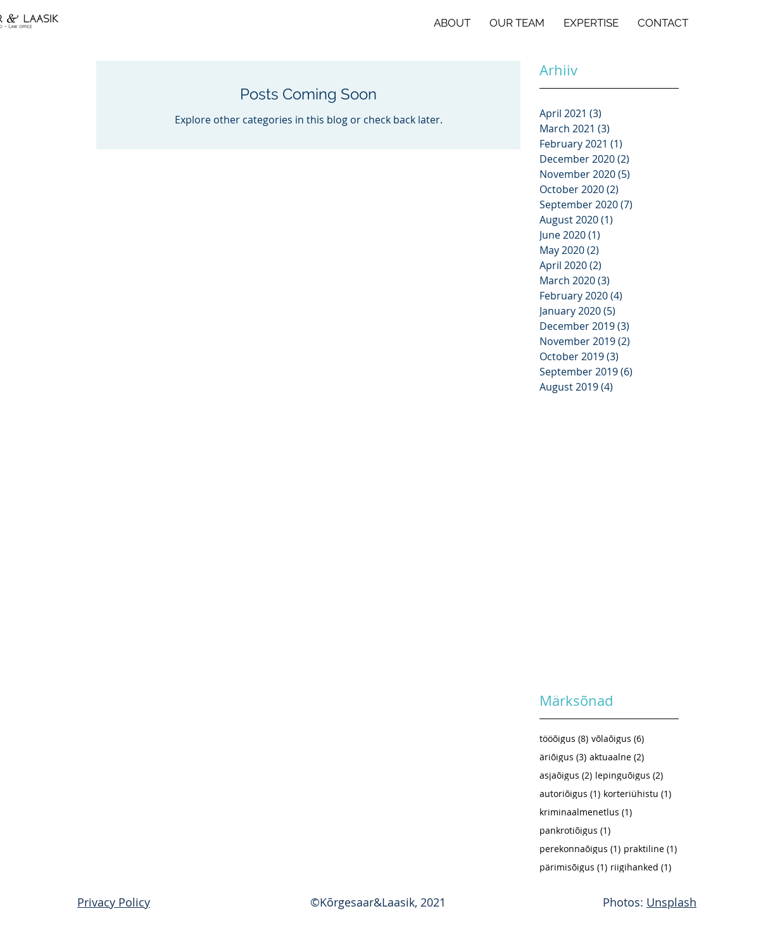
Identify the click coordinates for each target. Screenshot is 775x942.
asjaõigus (565, 775)
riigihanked (640, 867)
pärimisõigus (573, 867)
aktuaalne (616, 756)
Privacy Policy (113, 902)
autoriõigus (569, 793)
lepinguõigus (629, 775)
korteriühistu (637, 793)
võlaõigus (617, 738)
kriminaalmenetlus (585, 812)
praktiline (650, 848)
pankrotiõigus (574, 830)
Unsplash (671, 902)
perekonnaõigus (580, 848)
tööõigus (563, 738)
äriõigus (562, 756)
